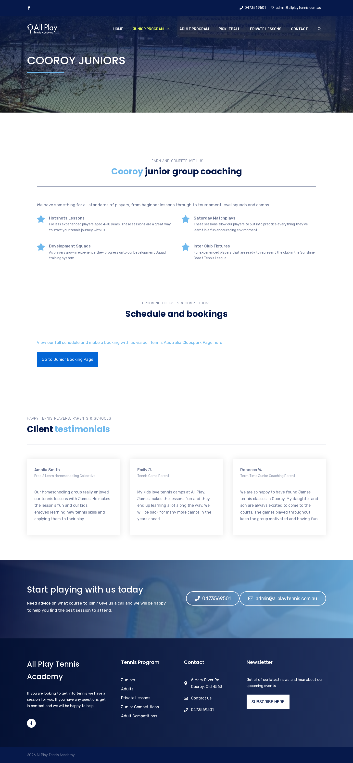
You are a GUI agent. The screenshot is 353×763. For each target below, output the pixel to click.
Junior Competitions (140, 707)
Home (118, 29)
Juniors (128, 680)
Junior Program (154, 29)
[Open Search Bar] (319, 29)
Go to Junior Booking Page (67, 359)
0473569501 (202, 709)
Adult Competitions (139, 716)
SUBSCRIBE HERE (268, 701)
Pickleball (229, 29)
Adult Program (194, 29)
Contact (299, 29)
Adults (127, 689)
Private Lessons (265, 29)
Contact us (201, 698)
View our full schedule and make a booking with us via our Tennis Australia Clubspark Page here (129, 342)
